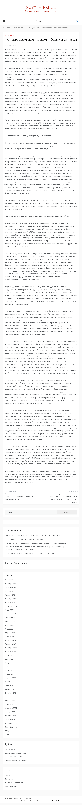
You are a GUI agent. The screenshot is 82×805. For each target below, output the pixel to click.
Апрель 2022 (10, 678)
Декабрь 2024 (11, 599)
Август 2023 (10, 621)
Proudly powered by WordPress (16, 801)
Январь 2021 (10, 712)
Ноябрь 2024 (10, 602)
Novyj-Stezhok (41, 7)
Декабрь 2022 (11, 648)
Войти (7, 775)
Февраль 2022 (11, 685)
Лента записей (11, 779)
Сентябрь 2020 (11, 727)
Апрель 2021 (10, 700)
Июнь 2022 (9, 670)
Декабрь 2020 (11, 716)
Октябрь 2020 (11, 723)
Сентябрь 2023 (11, 618)
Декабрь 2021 (10, 693)
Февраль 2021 (11, 708)
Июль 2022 (9, 667)
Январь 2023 (10, 644)
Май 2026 (9, 580)
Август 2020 (10, 731)
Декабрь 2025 (11, 584)
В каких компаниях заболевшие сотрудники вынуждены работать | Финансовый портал (19, 496)
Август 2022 (10, 663)
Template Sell (53, 801)
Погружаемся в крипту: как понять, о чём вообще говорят (29, 553)
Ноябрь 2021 (10, 697)
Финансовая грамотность (16, 760)
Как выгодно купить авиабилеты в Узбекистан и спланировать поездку (35, 535)
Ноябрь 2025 (10, 587)
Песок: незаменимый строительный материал (24, 539)
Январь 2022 (10, 689)
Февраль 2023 (11, 640)
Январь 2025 (10, 595)
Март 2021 (9, 704)
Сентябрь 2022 (11, 659)
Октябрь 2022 (11, 655)
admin (17, 45)
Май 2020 (9, 734)
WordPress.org (11, 787)
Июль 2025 (9, 591)
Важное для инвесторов (15, 753)
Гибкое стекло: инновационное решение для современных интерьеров (35, 543)
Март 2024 (9, 610)
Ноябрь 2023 (10, 614)
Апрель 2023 (10, 633)
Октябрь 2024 (11, 606)
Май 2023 (9, 629)
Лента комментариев (14, 783)
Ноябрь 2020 (10, 719)
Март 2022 (9, 682)
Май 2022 (9, 674)
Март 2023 (9, 636)
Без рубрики (9, 35)
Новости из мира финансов (17, 757)
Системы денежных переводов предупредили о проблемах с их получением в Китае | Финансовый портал (63, 498)
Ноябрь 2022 (10, 652)
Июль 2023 (9, 625)
